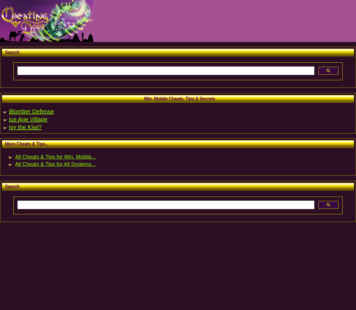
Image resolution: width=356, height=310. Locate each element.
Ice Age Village (28, 119)
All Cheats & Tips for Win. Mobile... (55, 157)
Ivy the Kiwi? (25, 127)
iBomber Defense (31, 111)
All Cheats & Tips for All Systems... (55, 164)
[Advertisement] (175, 268)
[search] (165, 70)
